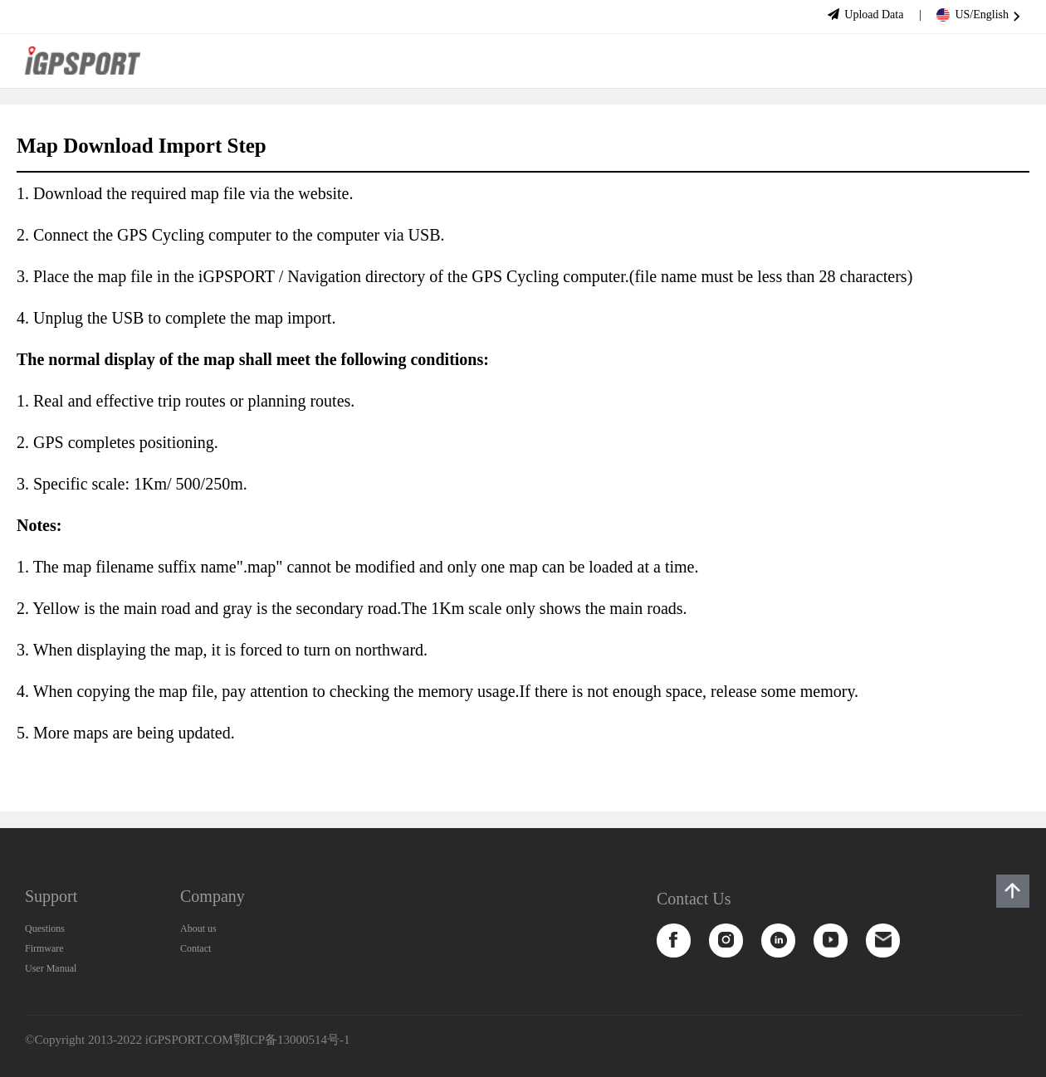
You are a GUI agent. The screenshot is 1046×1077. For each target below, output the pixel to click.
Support (51, 896)
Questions (45, 928)
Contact (195, 948)
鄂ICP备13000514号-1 (291, 1039)
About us (198, 928)
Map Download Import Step (141, 145)
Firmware (44, 948)
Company (212, 896)
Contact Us (694, 898)
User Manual (50, 968)
